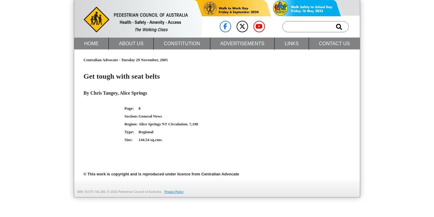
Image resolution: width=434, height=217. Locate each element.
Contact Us (334, 43)
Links (292, 43)
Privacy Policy (174, 192)
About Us (131, 43)
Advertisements (242, 43)
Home (91, 43)
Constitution (182, 43)
